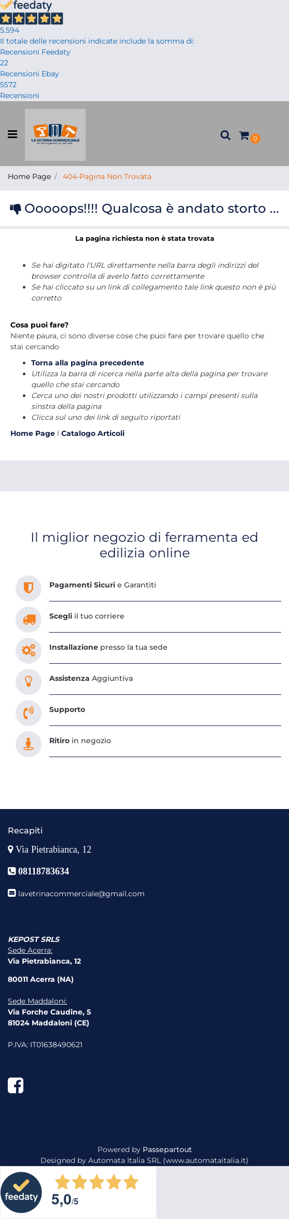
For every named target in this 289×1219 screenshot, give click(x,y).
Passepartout (167, 1149)
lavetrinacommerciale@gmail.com (81, 893)
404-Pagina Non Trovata (107, 176)
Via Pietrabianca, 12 (55, 849)
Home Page (29, 176)
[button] (225, 135)
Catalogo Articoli (93, 433)
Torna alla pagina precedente (87, 362)
